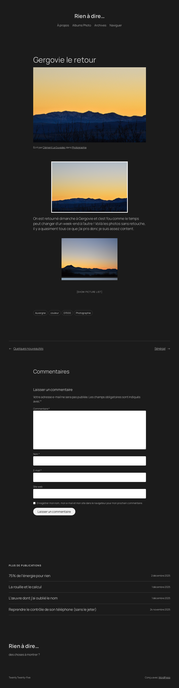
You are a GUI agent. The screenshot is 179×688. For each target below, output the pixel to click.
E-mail (37, 470)
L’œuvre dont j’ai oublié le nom (33, 598)
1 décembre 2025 (161, 587)
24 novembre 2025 (160, 609)
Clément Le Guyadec (54, 147)
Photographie (79, 147)
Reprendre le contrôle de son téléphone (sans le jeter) (52, 609)
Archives (100, 25)
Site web (37, 486)
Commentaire (41, 408)
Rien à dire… (89, 16)
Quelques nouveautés (28, 348)
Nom (36, 454)
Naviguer (116, 25)
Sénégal (160, 348)
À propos (63, 25)
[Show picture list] (89, 291)
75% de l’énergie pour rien (29, 576)
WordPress (164, 677)
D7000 (67, 313)
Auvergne (40, 313)
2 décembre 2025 (160, 575)
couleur (55, 313)
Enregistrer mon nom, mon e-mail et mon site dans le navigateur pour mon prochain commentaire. (90, 503)
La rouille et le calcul (25, 587)
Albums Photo (81, 25)
